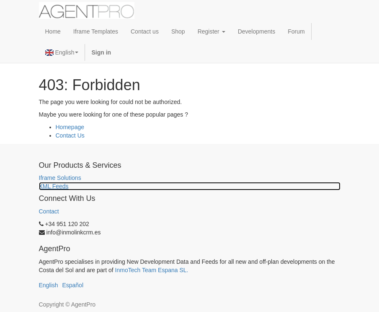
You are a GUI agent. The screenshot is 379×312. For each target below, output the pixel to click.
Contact (49, 211)
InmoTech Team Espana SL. (151, 270)
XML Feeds (54, 186)
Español (72, 285)
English (62, 52)
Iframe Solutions (60, 177)
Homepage (70, 127)
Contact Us (70, 135)
